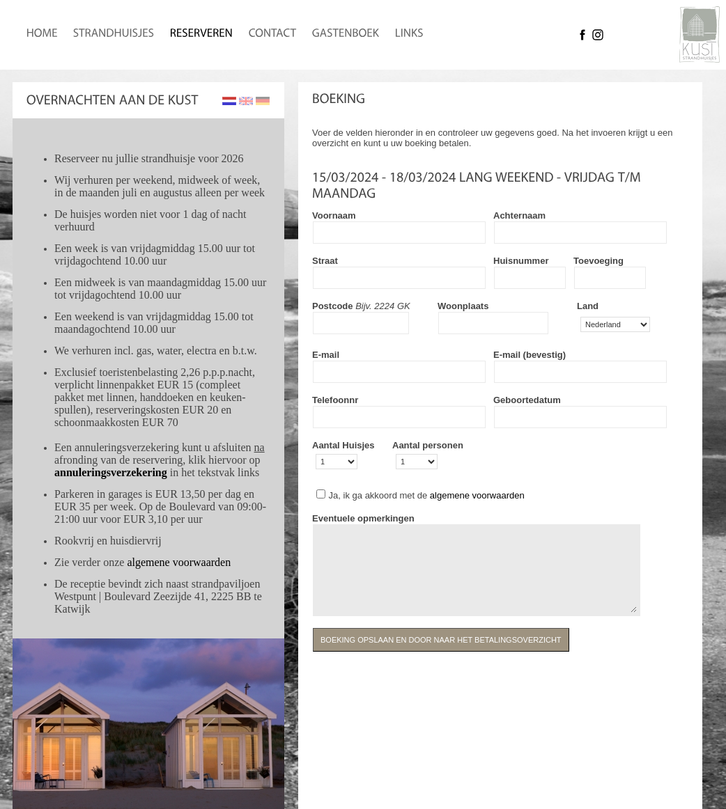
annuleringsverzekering (110, 472)
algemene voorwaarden (179, 562)
